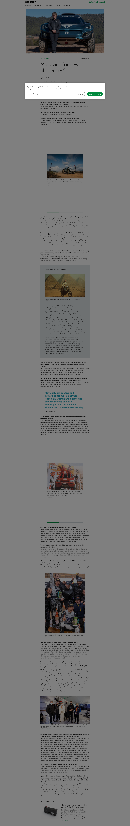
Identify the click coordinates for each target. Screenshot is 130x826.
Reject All (80, 94)
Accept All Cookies (95, 94)
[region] (65, 91)
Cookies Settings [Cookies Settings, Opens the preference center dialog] (32, 94)
